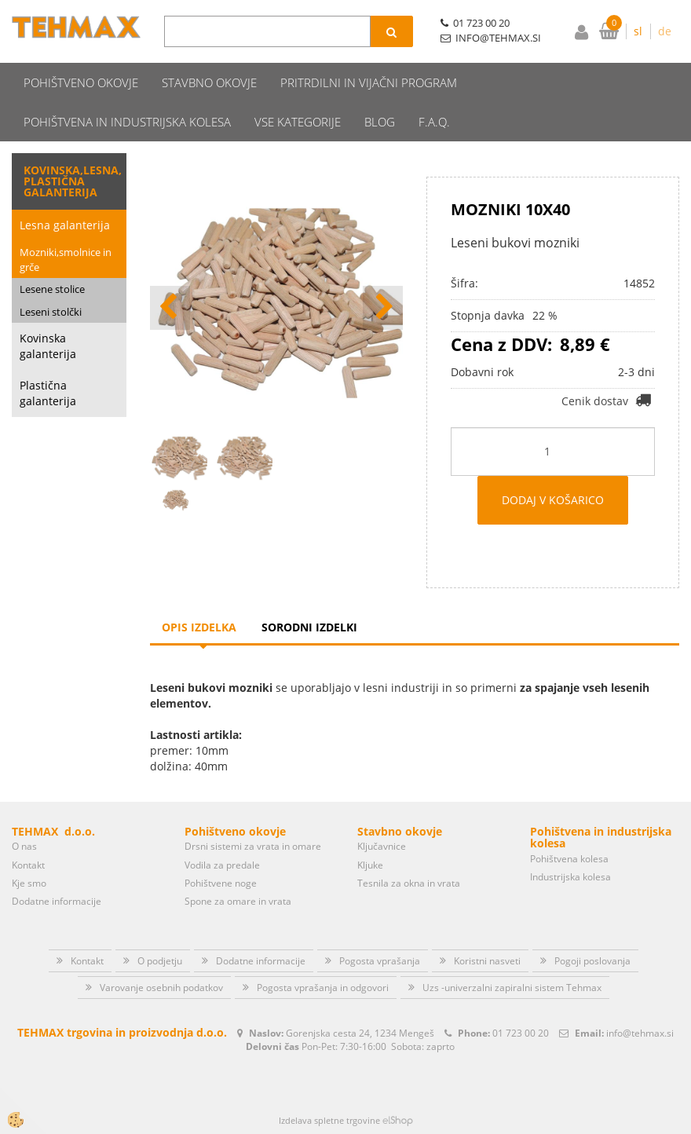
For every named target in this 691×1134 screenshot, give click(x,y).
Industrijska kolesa (570, 876)
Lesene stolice (52, 289)
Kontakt (28, 865)
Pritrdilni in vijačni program (368, 82)
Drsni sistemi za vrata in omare (253, 846)
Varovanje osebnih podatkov (161, 987)
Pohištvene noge (221, 883)
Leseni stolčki (51, 312)
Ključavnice (381, 846)
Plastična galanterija (48, 393)
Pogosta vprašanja (379, 961)
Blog (379, 122)
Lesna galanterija (65, 225)
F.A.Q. (434, 122)
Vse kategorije (297, 122)
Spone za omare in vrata (238, 901)
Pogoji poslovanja (592, 961)
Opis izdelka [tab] (199, 627)
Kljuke (370, 865)
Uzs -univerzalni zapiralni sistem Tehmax (511, 987)
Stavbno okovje (209, 82)
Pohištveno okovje (81, 82)
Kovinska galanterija (48, 346)
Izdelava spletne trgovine (329, 1120)
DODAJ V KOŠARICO (553, 499)
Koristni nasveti (487, 961)
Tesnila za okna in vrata (408, 883)
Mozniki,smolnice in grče (66, 259)
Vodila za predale (222, 865)
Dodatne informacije (56, 901)
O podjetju (159, 961)
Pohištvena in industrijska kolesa (127, 122)
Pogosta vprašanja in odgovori (323, 987)
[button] (383, 308)
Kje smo (29, 883)
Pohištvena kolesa (569, 858)
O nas (24, 846)
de (664, 31)
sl (638, 31)
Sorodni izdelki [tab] (309, 627)
